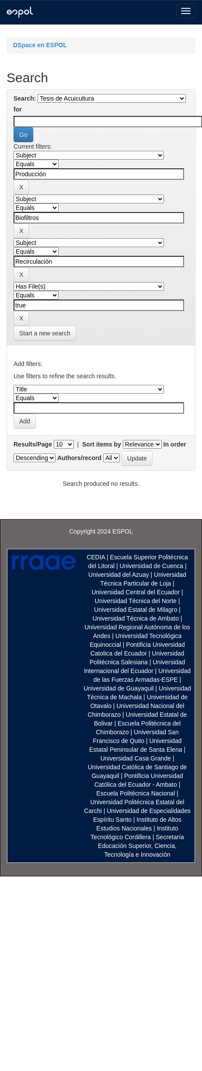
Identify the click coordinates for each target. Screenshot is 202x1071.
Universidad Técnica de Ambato (136, 618)
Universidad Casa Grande (137, 758)
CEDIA (96, 557)
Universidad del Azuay (118, 574)
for (18, 109)
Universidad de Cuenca (152, 565)
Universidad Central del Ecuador (135, 592)
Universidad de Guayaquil (118, 688)
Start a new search (44, 333)
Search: (25, 98)
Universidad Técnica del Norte (136, 600)
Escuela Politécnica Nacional (135, 793)
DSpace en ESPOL (40, 45)
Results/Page (33, 444)
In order (175, 444)
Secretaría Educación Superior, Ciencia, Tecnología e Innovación (141, 846)
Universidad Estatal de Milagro (135, 609)
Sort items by (101, 444)
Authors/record (79, 457)
